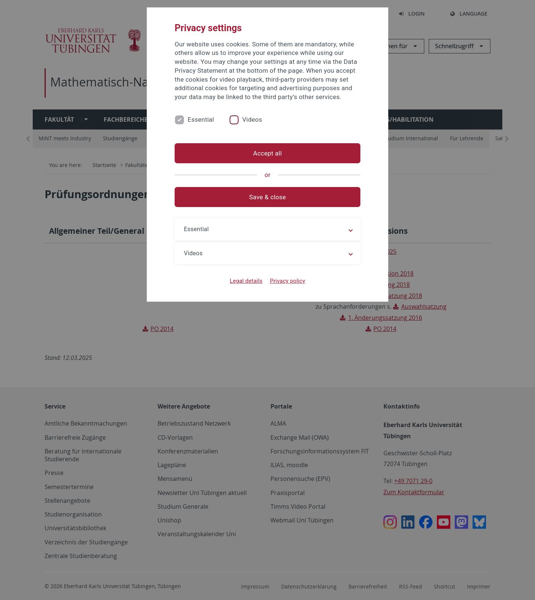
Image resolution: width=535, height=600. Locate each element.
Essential (201, 119)
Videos (252, 119)
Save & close (267, 197)
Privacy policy (287, 281)
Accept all (267, 153)
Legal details (246, 281)
